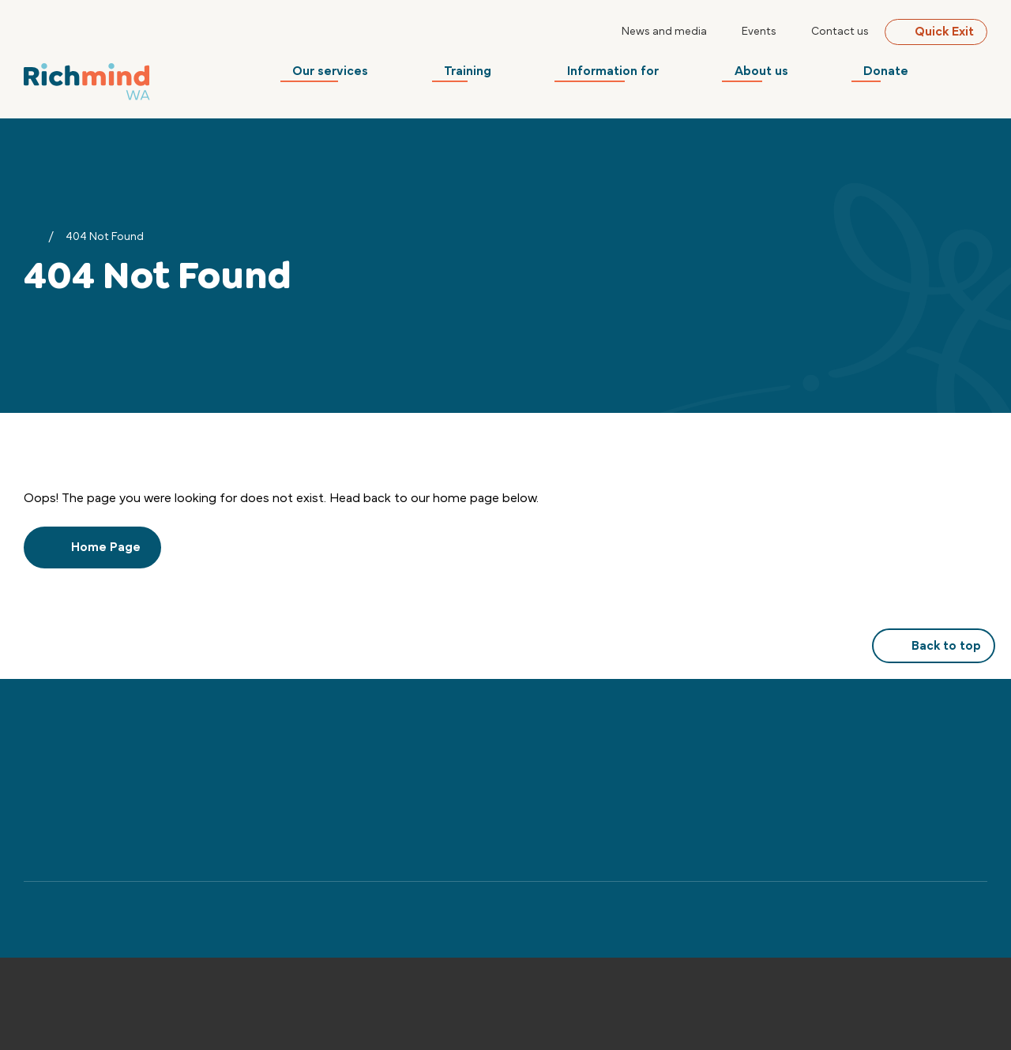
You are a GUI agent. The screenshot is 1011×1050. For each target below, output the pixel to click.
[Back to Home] (87, 79)
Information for (637, 75)
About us (779, 75)
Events (759, 31)
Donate (898, 75)
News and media (664, 31)
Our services (367, 75)
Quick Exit (936, 31)
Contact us (840, 31)
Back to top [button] (933, 645)
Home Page (92, 547)
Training (498, 75)
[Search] (977, 75)
